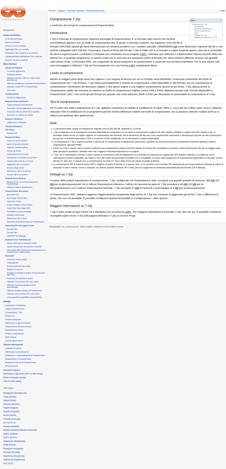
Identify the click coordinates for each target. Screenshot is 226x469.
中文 (10, 463)
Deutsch (15, 404)
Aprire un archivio (12, 42)
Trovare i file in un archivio (17, 175)
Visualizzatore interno (14, 341)
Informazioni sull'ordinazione (17, 352)
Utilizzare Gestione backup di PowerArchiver (24, 291)
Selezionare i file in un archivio (19, 171)
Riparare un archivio (15, 269)
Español (15, 411)
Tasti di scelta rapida (12, 381)
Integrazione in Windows (16, 122)
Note (196, 33)
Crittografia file (12, 263)
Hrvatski (15, 426)
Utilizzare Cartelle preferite (17, 147)
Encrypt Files (12, 232)
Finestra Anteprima (13, 126)
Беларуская (20, 393)
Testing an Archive (14, 75)
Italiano (14, 434)
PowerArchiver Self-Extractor (18, 240)
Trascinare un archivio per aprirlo (20, 115)
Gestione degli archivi (15, 168)
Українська (19, 459)
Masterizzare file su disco (17, 218)
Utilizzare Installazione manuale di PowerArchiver (26, 83)
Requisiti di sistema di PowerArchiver (20, 362)
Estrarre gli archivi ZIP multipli (18, 266)
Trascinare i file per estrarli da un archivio (23, 112)
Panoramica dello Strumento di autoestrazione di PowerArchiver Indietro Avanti (26, 251)
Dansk (13, 400)
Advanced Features (13, 68)
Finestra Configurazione (16, 98)
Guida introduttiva (11, 35)
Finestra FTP (12, 133)
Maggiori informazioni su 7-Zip (206, 37)
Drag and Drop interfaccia (16, 101)
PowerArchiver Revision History (18, 327)
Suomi (13, 415)
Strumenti (9, 256)
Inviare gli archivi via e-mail (17, 154)
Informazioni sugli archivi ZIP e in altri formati (23, 374)
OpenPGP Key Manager (16, 236)
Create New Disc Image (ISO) (18, 208)
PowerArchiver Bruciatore (16, 191)
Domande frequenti (11, 370)
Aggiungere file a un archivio (17, 49)
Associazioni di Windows (15, 305)
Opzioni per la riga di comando (18, 323)
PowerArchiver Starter (14, 330)
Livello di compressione (203, 29)
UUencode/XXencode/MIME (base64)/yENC (24, 297)
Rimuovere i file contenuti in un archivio (21, 53)
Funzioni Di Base (12, 137)
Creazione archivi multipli (17, 259)
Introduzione (199, 26)
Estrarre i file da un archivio (16, 60)
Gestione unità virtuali (15, 215)
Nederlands (20, 441)
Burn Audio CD (13, 195)
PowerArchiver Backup (15, 178)
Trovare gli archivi (14, 151)
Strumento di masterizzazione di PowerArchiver (25, 222)
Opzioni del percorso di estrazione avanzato (24, 247)
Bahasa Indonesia (28, 430)
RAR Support (10, 337)
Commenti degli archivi (16, 71)
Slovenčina (19, 456)
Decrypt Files (12, 229)
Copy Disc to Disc (14, 201)
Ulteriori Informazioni (13, 344)
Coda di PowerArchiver (14, 309)
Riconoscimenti (11, 366)
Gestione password (13, 319)
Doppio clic (9, 316)
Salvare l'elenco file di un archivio (20, 161)
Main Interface (10, 64)
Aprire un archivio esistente (17, 144)
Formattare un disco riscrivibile (19, 212)
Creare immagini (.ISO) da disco (19, 205)
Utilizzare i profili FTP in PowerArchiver (22, 87)
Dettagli (7, 301)
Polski (12, 445)
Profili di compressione (14, 334)
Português (18, 448)
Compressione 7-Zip (199, 24)
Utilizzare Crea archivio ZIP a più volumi (22, 282)
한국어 (13, 437)
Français (16, 419)
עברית (6, 422)
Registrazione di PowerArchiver (18, 359)
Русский (15, 452)
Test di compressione (202, 31)
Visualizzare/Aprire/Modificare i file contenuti (23, 56)
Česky (12, 397)
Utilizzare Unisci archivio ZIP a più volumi (23, 294)
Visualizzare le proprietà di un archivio (22, 158)
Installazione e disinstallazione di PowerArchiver (25, 355)
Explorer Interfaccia (14, 119)
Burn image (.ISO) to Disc (17, 198)
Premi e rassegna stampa (14, 377)
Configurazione (12, 94)
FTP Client (9, 130)
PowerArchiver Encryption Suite (19, 226)
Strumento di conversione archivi (20, 278)
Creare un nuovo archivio (15, 46)
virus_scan (11, 90)
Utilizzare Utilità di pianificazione (19, 187)
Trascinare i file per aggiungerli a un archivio (24, 108)
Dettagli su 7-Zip (201, 35)
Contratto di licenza (13, 348)
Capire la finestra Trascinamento (20, 105)
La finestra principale (13, 39)
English (14, 408)
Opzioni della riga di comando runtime (22, 243)
